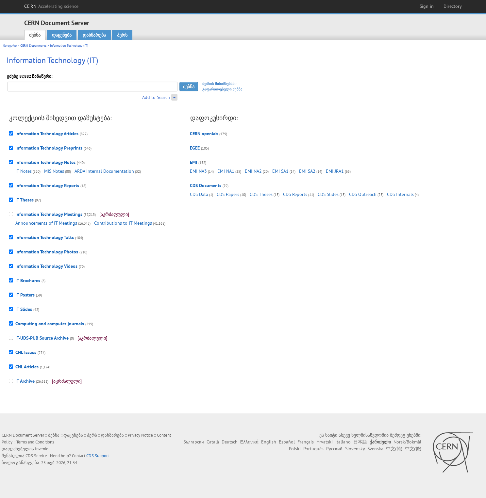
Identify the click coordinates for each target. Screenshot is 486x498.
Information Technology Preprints (48, 148)
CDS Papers (228, 194)
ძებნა (35, 35)
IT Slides (23, 309)
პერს (122, 35)
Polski (295, 449)
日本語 (360, 442)
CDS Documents (205, 185)
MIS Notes (54, 171)
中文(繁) (413, 449)
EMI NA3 (198, 171)
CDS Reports (295, 194)
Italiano (343, 442)
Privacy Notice (140, 435)
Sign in (427, 6)
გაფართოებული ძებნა (222, 89)
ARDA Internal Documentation (104, 171)
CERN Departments (33, 45)
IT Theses (24, 200)
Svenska (375, 449)
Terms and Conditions (35, 442)
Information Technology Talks (44, 237)
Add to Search (156, 97)
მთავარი (10, 45)
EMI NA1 (225, 171)
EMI (193, 162)
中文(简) (394, 449)
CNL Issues (25, 352)
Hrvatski (324, 442)
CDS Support (97, 455)
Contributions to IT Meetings (123, 223)
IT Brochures (27, 280)
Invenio (41, 449)
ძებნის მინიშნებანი (219, 83)
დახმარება (94, 35)
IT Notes (23, 171)
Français (305, 442)
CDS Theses (261, 194)
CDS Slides (328, 194)
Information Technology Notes (45, 162)
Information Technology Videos (46, 266)
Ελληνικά (249, 442)
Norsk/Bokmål (407, 442)
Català (213, 442)
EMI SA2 (307, 171)
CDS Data (199, 194)
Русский (334, 449)
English (268, 442)
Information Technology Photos (46, 252)
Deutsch (230, 442)
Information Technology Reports (47, 185)
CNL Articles (27, 367)
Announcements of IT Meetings (46, 223)
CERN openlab (204, 134)
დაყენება (62, 35)
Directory (453, 6)
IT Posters (25, 295)
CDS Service (36, 455)
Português (313, 449)
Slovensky (355, 449)
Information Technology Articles (46, 134)
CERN (51, 6)
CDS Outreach (363, 194)
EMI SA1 (280, 171)
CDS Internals (400, 194)
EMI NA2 (253, 171)
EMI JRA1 (335, 171)
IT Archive (25, 381)
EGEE (195, 148)
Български (193, 442)
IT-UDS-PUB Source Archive (42, 338)
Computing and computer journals (49, 324)
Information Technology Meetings (48, 214)
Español (287, 442)
